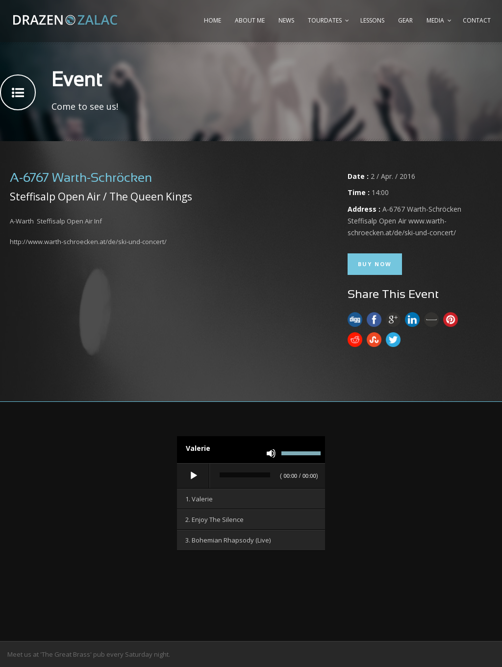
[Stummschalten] (271, 453)
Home (212, 20)
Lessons (372, 20)
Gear (405, 20)
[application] (251, 476)
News (286, 20)
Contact (477, 20)
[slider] (245, 474)
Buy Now (375, 264)
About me (250, 20)
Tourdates (325, 20)
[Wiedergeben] (194, 476)
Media (435, 20)
